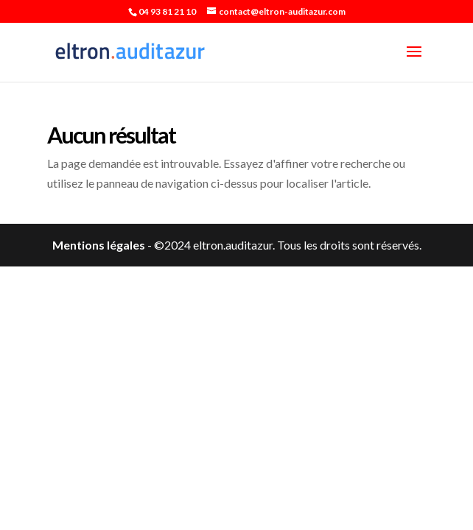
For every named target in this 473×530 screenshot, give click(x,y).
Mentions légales (98, 245)
